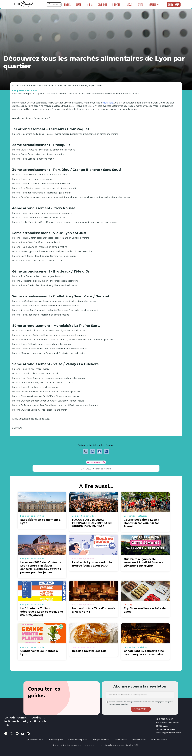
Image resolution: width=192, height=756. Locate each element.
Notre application (159, 740)
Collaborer (173, 4)
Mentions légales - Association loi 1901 (119, 745)
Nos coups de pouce (77, 740)
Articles (128, 4)
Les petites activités (31, 85)
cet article (107, 102)
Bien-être (116, 4)
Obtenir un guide (55, 740)
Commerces (102, 4)
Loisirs (90, 4)
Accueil (15, 85)
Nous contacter (139, 740)
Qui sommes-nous (34, 740)
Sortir (78, 4)
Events (140, 4)
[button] (153, 4)
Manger (67, 4)
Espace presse (120, 740)
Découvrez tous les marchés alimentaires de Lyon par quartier (73, 85)
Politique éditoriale (100, 740)
